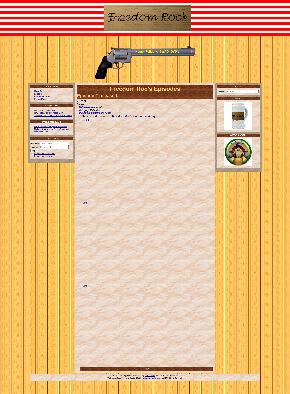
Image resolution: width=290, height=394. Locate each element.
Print (83, 101)
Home (139, 51)
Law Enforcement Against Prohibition (50, 126)
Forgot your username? (44, 153)
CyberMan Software (151, 378)
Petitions (151, 51)
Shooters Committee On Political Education (53, 115)
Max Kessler (150, 376)
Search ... (222, 92)
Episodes (38, 94)
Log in (34, 150)
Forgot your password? (44, 156)
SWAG (164, 51)
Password (35, 147)
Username (35, 143)
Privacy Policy (40, 99)
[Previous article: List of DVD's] (147, 368)
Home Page (39, 91)
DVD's (175, 51)
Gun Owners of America (44, 110)
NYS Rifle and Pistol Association (48, 113)
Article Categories (42, 96)
